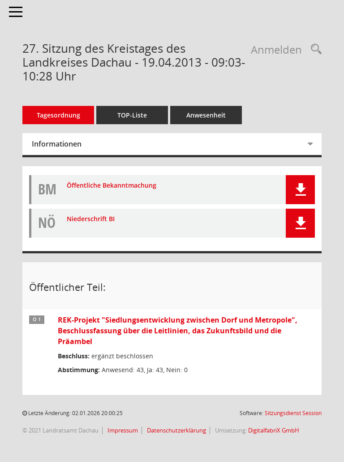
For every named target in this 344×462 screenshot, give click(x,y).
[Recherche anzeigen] (314, 49)
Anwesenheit (206, 115)
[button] (300, 189)
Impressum (122, 430)
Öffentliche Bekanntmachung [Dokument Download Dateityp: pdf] (111, 185)
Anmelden (276, 49)
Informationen (57, 144)
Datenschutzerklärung (176, 430)
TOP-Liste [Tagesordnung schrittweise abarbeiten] (132, 115)
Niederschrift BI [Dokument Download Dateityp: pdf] (91, 219)
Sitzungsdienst (293, 413)
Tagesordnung (58, 115)
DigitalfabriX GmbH (273, 430)
